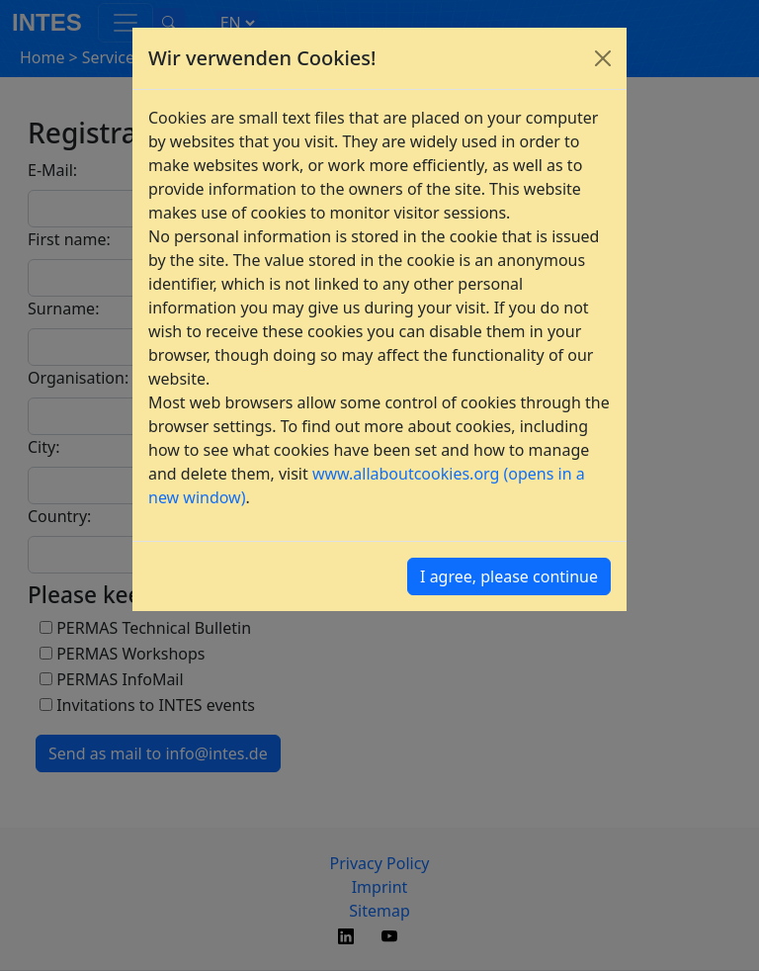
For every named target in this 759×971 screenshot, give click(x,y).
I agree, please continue (509, 576)
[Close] (603, 58)
